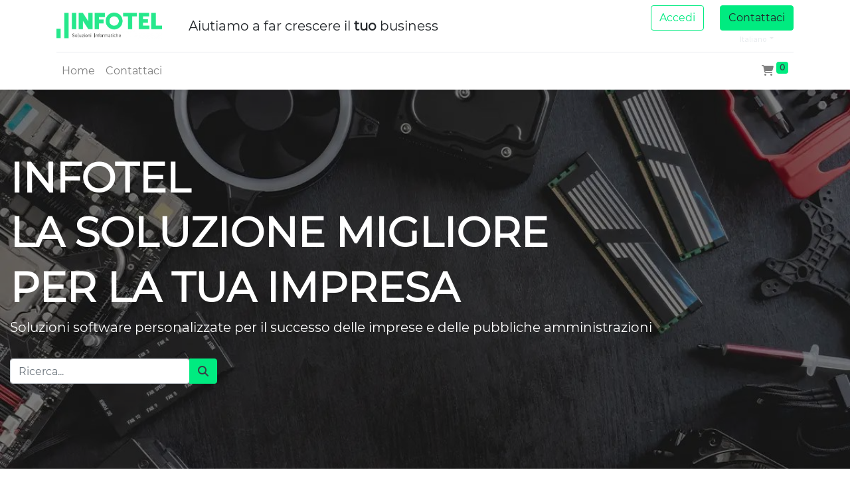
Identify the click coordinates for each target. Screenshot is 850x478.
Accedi (677, 17)
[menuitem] (78, 71)
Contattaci (756, 17)
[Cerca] (203, 371)
